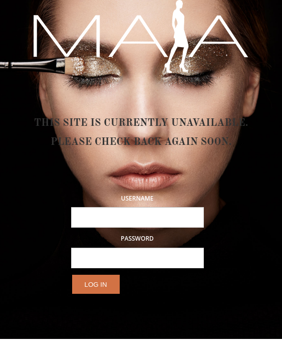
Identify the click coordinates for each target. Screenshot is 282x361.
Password (137, 238)
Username (137, 198)
